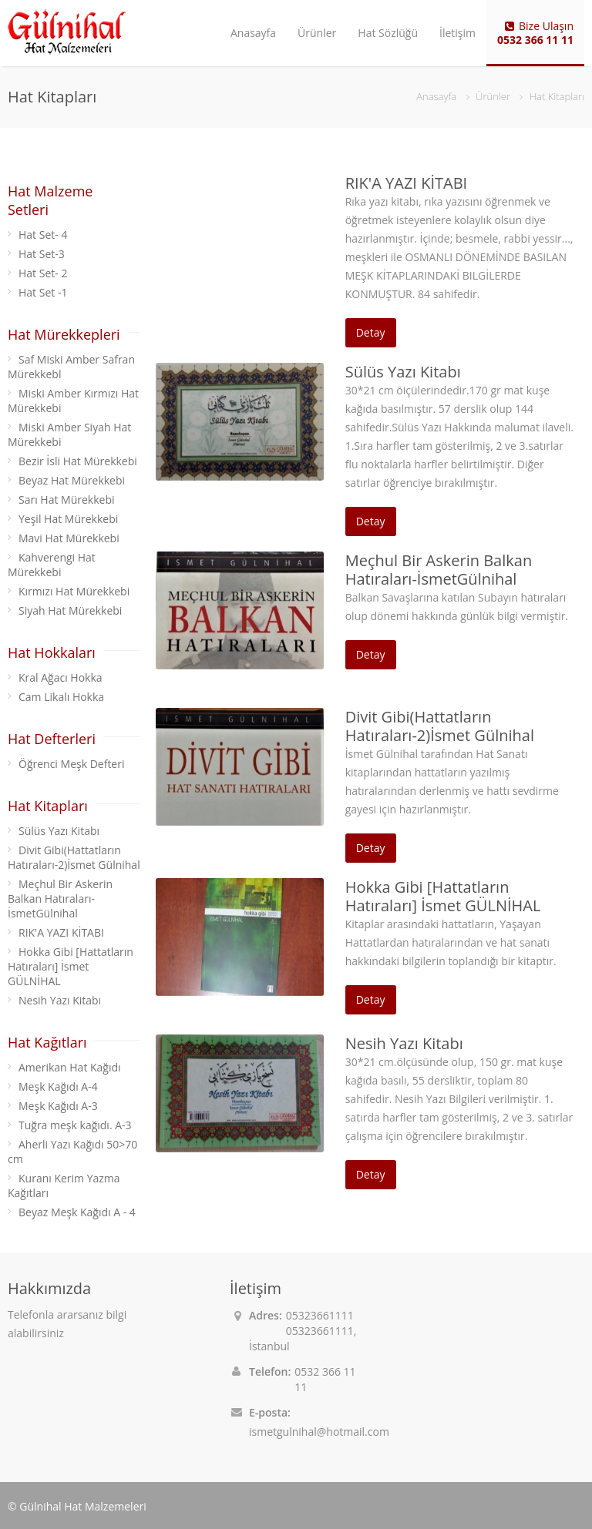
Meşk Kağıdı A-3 (58, 1105)
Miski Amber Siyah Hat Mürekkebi (69, 434)
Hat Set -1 (42, 292)
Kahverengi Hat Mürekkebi (52, 564)
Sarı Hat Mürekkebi (66, 499)
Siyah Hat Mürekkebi (70, 610)
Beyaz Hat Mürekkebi (71, 480)
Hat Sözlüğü (388, 32)
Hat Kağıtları (47, 1042)
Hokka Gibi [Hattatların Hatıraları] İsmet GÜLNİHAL (443, 896)
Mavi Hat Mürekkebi (68, 538)
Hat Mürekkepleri (64, 334)
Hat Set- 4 (42, 234)
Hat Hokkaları (52, 652)
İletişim (457, 32)
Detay (370, 332)
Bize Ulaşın (535, 32)
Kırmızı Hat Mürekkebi (74, 591)
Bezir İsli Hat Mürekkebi (77, 461)
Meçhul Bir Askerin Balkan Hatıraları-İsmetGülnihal (438, 569)
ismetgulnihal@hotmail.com (319, 1431)
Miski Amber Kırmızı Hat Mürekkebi (73, 400)
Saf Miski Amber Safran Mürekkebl (71, 366)
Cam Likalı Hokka (61, 696)
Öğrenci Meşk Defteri (71, 763)
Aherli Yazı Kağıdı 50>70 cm (72, 1151)
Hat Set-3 (41, 253)
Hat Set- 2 (42, 273)
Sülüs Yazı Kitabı (403, 371)
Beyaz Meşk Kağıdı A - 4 (77, 1212)
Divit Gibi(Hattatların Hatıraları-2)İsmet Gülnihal (439, 726)
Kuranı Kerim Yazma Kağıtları (64, 1185)
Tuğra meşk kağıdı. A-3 (75, 1125)
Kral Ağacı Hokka (60, 677)
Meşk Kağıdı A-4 (58, 1086)
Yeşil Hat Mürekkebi (68, 518)
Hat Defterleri (52, 738)
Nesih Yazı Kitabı (404, 1043)
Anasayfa (253, 32)
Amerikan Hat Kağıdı (69, 1067)
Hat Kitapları (48, 805)
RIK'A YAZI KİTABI (406, 183)
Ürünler (317, 32)
